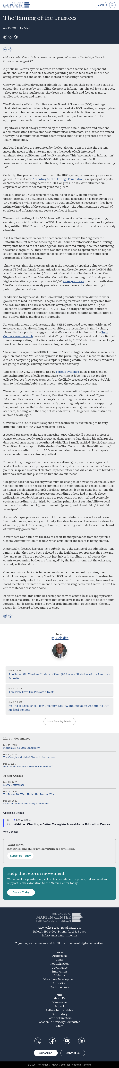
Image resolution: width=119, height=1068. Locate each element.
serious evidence (67, 371)
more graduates (73, 281)
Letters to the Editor (59, 1010)
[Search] (112, 5)
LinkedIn (81, 1040)
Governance (22, 738)
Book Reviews (59, 987)
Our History (60, 1014)
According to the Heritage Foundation (58, 179)
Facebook (52, 1040)
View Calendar (10, 831)
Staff (59, 1026)
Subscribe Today (20, 855)
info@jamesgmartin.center (59, 935)
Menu (100, 4)
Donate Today (21, 892)
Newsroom (59, 1002)
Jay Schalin (25, 28)
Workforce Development (59, 979)
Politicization (60, 963)
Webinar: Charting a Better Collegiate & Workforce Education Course (62, 824)
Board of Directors (60, 1018)
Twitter (37, 1040)
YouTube (66, 1040)
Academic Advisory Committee (59, 1022)
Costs (59, 959)
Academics (59, 955)
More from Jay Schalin (59, 721)
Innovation (59, 971)
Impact (59, 1006)
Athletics (59, 975)
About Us (59, 998)
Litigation (59, 983)
